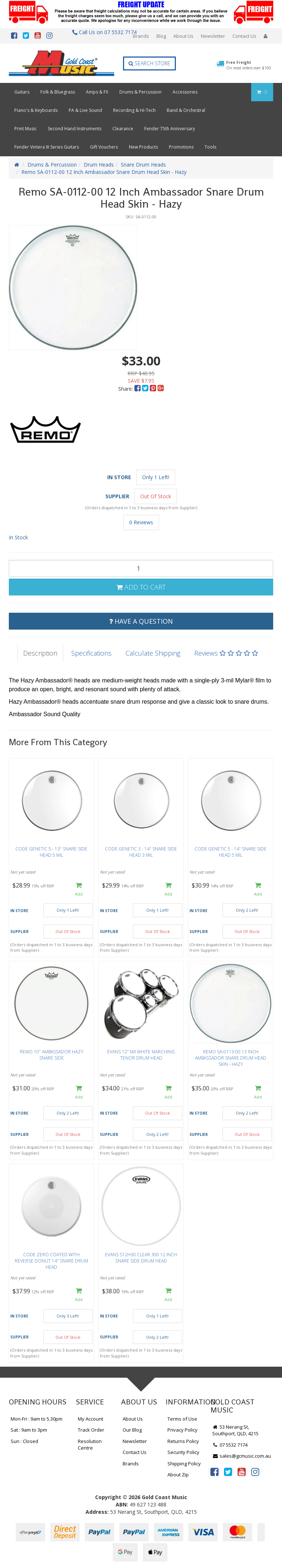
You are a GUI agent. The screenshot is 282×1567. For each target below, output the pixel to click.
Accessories (185, 92)
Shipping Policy (184, 1463)
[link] (214, 1471)
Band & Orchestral (186, 110)
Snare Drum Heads (143, 164)
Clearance (122, 128)
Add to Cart (141, 587)
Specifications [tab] (91, 653)
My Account (90, 1418)
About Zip (178, 1474)
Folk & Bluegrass (57, 92)
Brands (141, 36)
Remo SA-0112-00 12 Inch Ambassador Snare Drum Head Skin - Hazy (104, 171)
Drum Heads (99, 164)
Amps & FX (97, 92)
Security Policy (183, 1452)
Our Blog (132, 1429)
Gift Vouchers (104, 147)
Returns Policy (183, 1441)
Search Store (149, 63)
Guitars (21, 92)
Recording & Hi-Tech (134, 110)
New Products (143, 147)
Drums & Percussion (140, 92)
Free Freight (248, 65)
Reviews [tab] (226, 653)
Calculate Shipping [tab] (153, 653)
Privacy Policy (182, 1429)
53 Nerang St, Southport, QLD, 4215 (235, 1430)
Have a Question (141, 621)
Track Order (91, 1429)
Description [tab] (40, 653)
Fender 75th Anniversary (169, 128)
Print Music (25, 128)
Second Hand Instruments (74, 128)
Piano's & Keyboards (36, 110)
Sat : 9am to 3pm (29, 1429)
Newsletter (213, 36)
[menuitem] (138, 388)
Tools (210, 147)
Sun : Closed (24, 1441)
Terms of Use (182, 1418)
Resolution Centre (90, 1444)
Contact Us (244, 36)
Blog (161, 36)
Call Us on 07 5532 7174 (103, 32)
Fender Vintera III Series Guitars (46, 147)
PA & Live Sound (85, 110)
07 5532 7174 (229, 1445)
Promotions (181, 147)
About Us (183, 36)
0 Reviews (141, 522)
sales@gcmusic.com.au (241, 1456)
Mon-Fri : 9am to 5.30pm (36, 1418)
